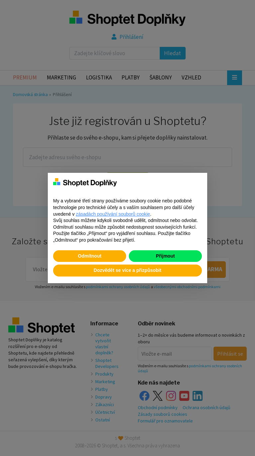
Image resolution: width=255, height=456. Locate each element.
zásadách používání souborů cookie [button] (113, 214)
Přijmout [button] (165, 256)
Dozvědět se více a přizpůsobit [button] (127, 270)
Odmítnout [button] (90, 256)
